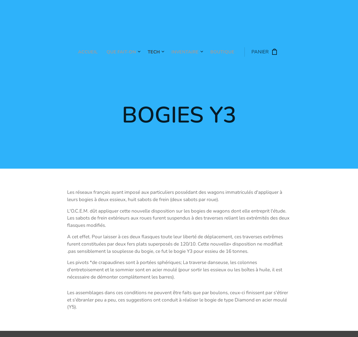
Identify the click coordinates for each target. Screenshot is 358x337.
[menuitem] (136, 52)
